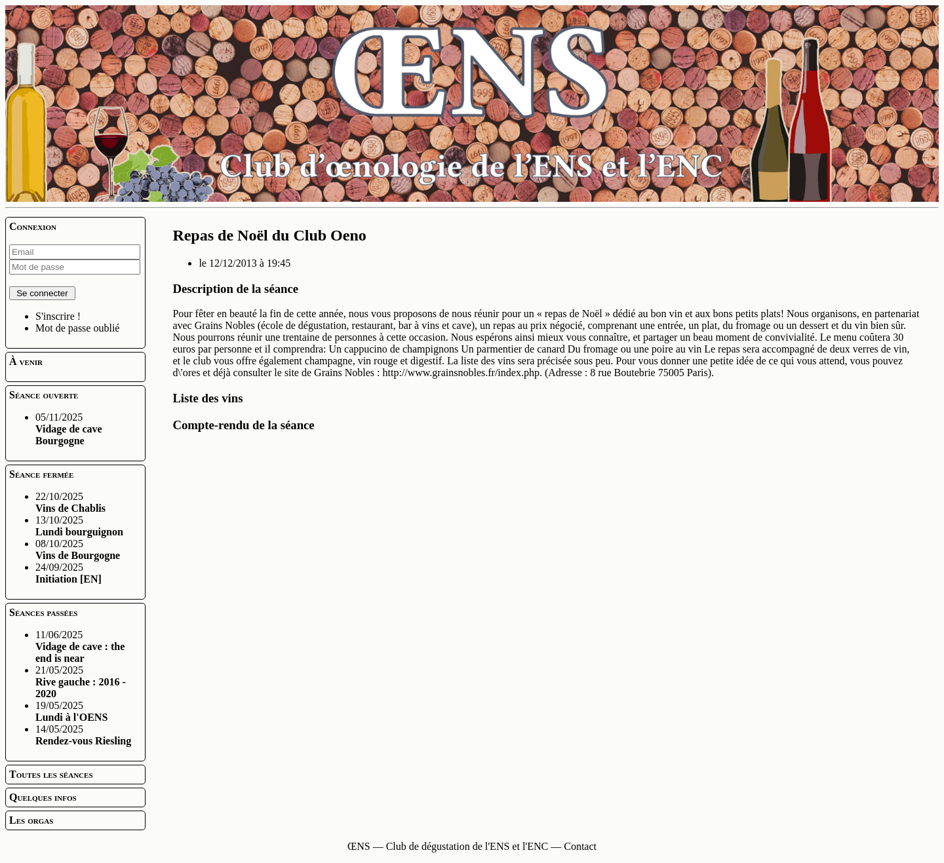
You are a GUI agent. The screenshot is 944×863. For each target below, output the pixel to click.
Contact (580, 846)
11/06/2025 (80, 646)
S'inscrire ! (58, 316)
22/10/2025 (70, 502)
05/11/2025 (68, 429)
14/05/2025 (83, 734)
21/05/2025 (80, 681)
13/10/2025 (79, 525)
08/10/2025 (77, 549)
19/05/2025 (71, 711)
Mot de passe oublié (77, 328)
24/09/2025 (68, 573)
